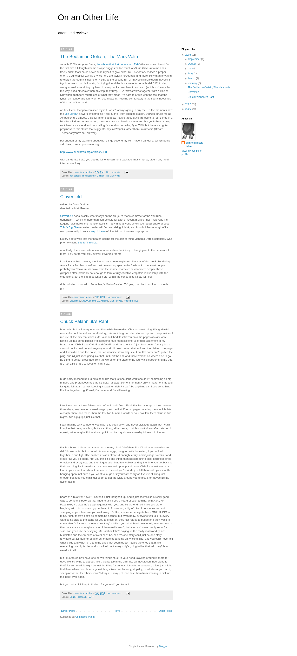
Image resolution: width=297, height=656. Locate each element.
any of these (98, 231)
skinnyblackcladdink (194, 144)
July (190, 68)
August (192, 63)
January (193, 83)
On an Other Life (88, 17)
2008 (188, 54)
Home (117, 610)
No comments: (113, 172)
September (194, 59)
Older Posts (165, 610)
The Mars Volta (112, 175)
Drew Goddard (88, 300)
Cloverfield (71, 196)
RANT (91, 597)
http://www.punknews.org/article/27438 (83, 151)
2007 (188, 104)
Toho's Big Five (69, 227)
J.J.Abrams (102, 300)
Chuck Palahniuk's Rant (84, 321)
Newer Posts (68, 610)
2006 (188, 109)
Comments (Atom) (85, 616)
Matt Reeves (116, 300)
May (191, 73)
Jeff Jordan (71, 113)
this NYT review (87, 242)
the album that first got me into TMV (118, 64)
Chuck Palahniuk (78, 597)
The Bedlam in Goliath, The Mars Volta (99, 56)
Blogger (163, 646)
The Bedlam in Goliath (93, 175)
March (192, 78)
